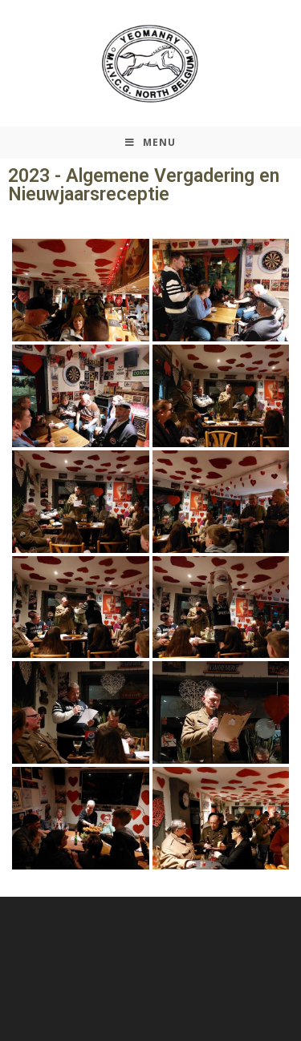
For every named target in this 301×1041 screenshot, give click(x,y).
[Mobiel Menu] (150, 143)
